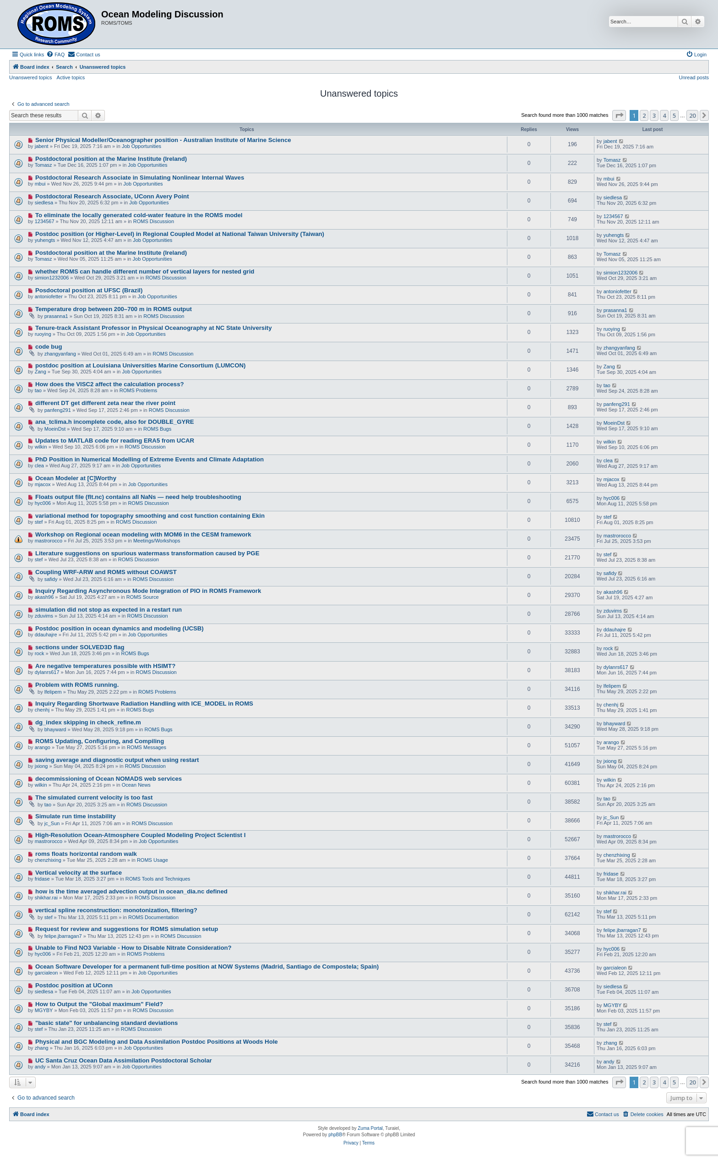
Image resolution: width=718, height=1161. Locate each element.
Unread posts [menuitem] (694, 77)
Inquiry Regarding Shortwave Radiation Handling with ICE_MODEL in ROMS (144, 703)
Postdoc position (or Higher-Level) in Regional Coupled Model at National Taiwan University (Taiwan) (179, 233)
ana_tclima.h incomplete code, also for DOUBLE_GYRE (114, 421)
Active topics (71, 77)
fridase (42, 879)
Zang (40, 371)
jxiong (41, 766)
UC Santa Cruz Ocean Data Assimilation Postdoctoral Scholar (123, 1060)
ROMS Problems (139, 390)
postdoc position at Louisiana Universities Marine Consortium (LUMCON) (140, 365)
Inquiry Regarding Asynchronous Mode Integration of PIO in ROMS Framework (148, 590)
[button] (619, 115)
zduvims (44, 616)
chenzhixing (48, 860)
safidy (51, 579)
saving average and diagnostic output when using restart (117, 759)
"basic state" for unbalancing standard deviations (106, 1022)
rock (39, 653)
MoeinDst (54, 429)
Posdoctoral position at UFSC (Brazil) (88, 290)
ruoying (43, 334)
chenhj (42, 709)
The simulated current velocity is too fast (94, 797)
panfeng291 (57, 410)
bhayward (55, 729)
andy (40, 1066)
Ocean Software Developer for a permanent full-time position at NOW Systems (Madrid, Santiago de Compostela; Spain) (207, 966)
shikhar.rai (46, 897)
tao (38, 390)
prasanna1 (56, 316)
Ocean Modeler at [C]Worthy (75, 478)
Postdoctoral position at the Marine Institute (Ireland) (111, 158)
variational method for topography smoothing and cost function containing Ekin (150, 515)
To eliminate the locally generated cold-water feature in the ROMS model (139, 215)
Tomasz (43, 165)
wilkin (41, 446)
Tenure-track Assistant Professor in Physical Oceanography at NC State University (153, 327)
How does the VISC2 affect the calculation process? (109, 384)
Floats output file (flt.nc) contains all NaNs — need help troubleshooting (138, 496)
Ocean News (136, 785)
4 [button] (664, 115)
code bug (48, 346)
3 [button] (654, 115)
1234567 (44, 221)
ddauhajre (46, 634)
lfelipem (53, 692)
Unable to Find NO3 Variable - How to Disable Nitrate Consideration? (133, 947)
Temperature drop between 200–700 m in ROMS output (113, 309)
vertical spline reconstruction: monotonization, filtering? (116, 910)
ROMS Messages (146, 747)
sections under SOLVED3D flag (80, 647)
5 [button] (674, 115)
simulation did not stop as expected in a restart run (108, 609)
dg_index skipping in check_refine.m (88, 722)
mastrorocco (49, 540)
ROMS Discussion (153, 221)
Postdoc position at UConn (74, 985)
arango (42, 747)
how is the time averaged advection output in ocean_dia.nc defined (131, 891)
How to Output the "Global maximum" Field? (99, 1004)
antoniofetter (49, 296)
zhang (42, 1048)
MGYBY (44, 1010)
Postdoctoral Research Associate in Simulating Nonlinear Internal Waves (139, 177)
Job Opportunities (141, 146)
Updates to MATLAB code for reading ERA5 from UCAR (114, 440)
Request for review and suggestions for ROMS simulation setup (126, 929)
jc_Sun (52, 823)
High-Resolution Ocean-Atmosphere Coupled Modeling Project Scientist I (140, 835)
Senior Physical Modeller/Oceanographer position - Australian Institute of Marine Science (163, 140)
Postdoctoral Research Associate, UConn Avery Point (112, 196)
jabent (42, 146)
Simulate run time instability (75, 816)
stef (39, 522)
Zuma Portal (370, 1128)
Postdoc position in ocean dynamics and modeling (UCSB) (119, 628)
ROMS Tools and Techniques (157, 879)
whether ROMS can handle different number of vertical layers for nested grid (145, 271)
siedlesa (44, 202)
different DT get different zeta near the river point (105, 403)
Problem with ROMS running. (77, 684)
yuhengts (45, 240)
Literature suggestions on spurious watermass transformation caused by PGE (147, 553)
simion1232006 (52, 277)
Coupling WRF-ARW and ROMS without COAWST (106, 572)
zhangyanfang (60, 353)
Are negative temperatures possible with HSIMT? (105, 666)
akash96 (44, 597)
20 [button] (692, 115)
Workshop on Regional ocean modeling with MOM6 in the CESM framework (143, 534)
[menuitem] (55, 54)
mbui (40, 183)
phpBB (335, 1134)
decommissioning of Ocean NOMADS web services (108, 778)
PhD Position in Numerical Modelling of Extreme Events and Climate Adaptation (149, 459)
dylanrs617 (47, 672)
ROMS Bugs (157, 429)
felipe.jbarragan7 (63, 936)
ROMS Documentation (153, 917)
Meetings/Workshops (156, 540)
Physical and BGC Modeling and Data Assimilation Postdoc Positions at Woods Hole (156, 1041)
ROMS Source (142, 597)
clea (39, 465)
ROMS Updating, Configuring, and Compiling (99, 741)
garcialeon (46, 972)
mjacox (43, 484)
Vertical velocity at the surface (78, 872)
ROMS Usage (152, 860)
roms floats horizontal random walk (86, 853)
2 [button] (644, 115)
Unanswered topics (30, 77)
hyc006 (43, 503)
